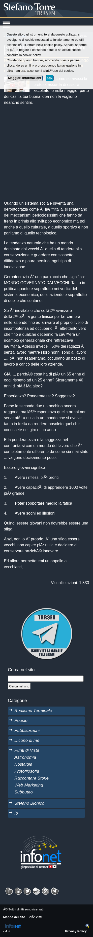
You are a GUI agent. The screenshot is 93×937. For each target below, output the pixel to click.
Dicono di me (26, 740)
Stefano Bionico (29, 803)
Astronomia (25, 757)
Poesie (21, 720)
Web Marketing (28, 785)
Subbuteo (23, 791)
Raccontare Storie (31, 778)
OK (49, 78)
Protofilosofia (26, 771)
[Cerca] (19, 686)
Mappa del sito (14, 917)
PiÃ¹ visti (35, 917)
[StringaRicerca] (46, 678)
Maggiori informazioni (24, 78)
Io (16, 813)
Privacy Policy (76, 931)
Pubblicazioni (27, 730)
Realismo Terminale (33, 710)
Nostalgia (23, 764)
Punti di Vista (26, 750)
